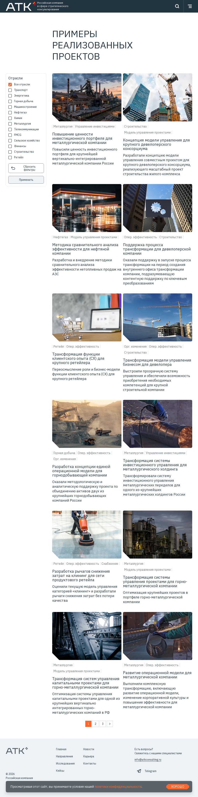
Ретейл (18, 157)
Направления (64, 756)
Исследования (65, 763)
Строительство (24, 151)
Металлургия (22, 123)
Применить (26, 180)
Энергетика (21, 95)
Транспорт (21, 90)
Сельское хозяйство (27, 140)
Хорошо (177, 786)
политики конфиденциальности (118, 786)
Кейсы (60, 770)
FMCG (17, 135)
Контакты (89, 763)
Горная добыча (23, 101)
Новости (88, 749)
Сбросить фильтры (23, 168)
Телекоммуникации (26, 129)
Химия (18, 118)
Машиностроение (25, 107)
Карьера (88, 756)
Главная (61, 749)
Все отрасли (22, 84)
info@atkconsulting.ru (148, 759)
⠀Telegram (149, 771)
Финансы (20, 146)
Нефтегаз (20, 112)
